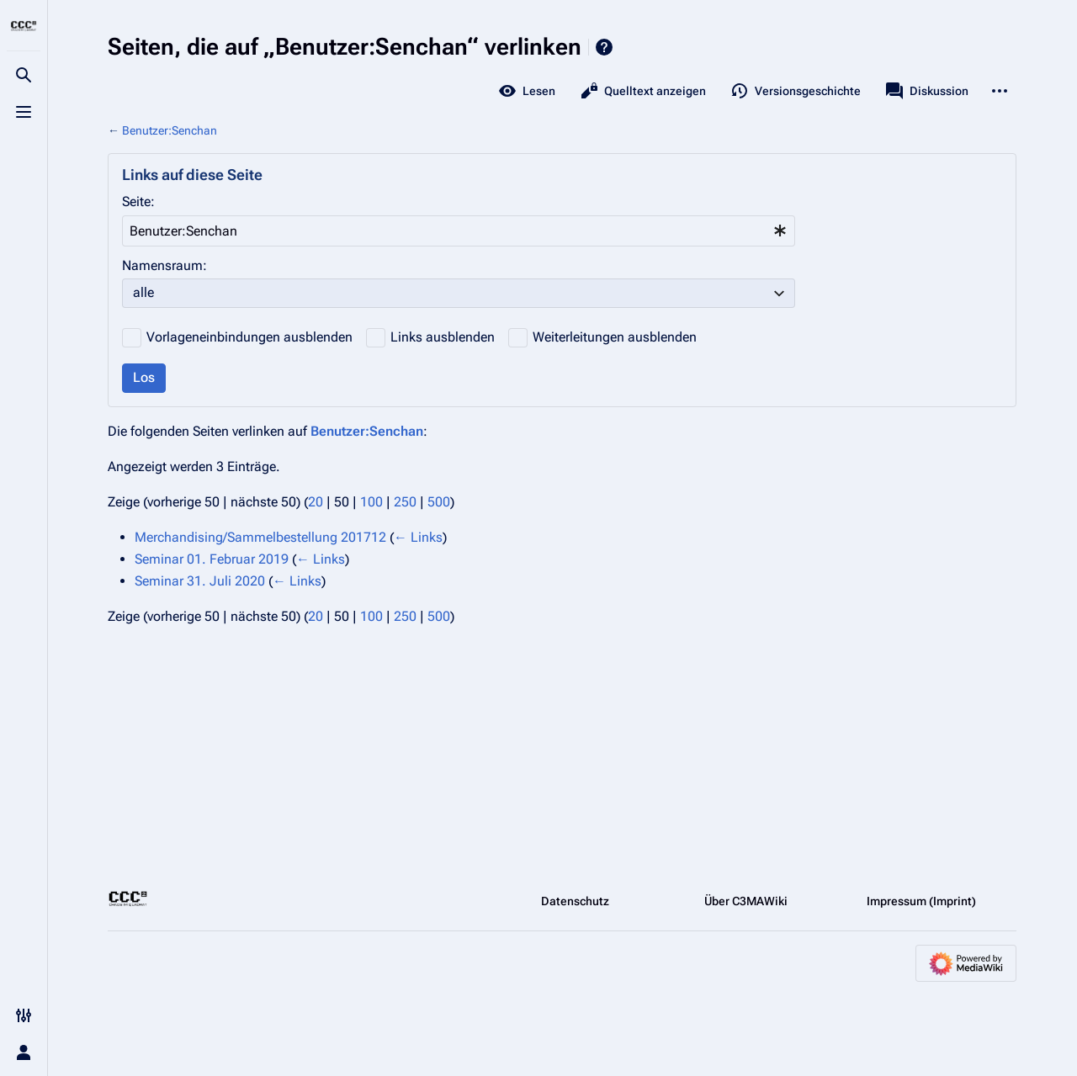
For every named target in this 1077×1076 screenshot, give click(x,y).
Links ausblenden (442, 337)
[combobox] (458, 230)
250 (405, 502)
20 (315, 502)
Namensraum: (164, 265)
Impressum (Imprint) (921, 901)
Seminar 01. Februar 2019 (212, 559)
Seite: (138, 201)
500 (438, 502)
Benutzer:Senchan (169, 130)
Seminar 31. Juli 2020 (200, 581)
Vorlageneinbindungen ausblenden (249, 337)
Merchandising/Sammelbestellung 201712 (260, 537)
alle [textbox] (143, 292)
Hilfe (604, 47)
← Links (418, 537)
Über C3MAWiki (746, 901)
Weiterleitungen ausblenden (615, 337)
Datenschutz (575, 901)
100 (371, 502)
